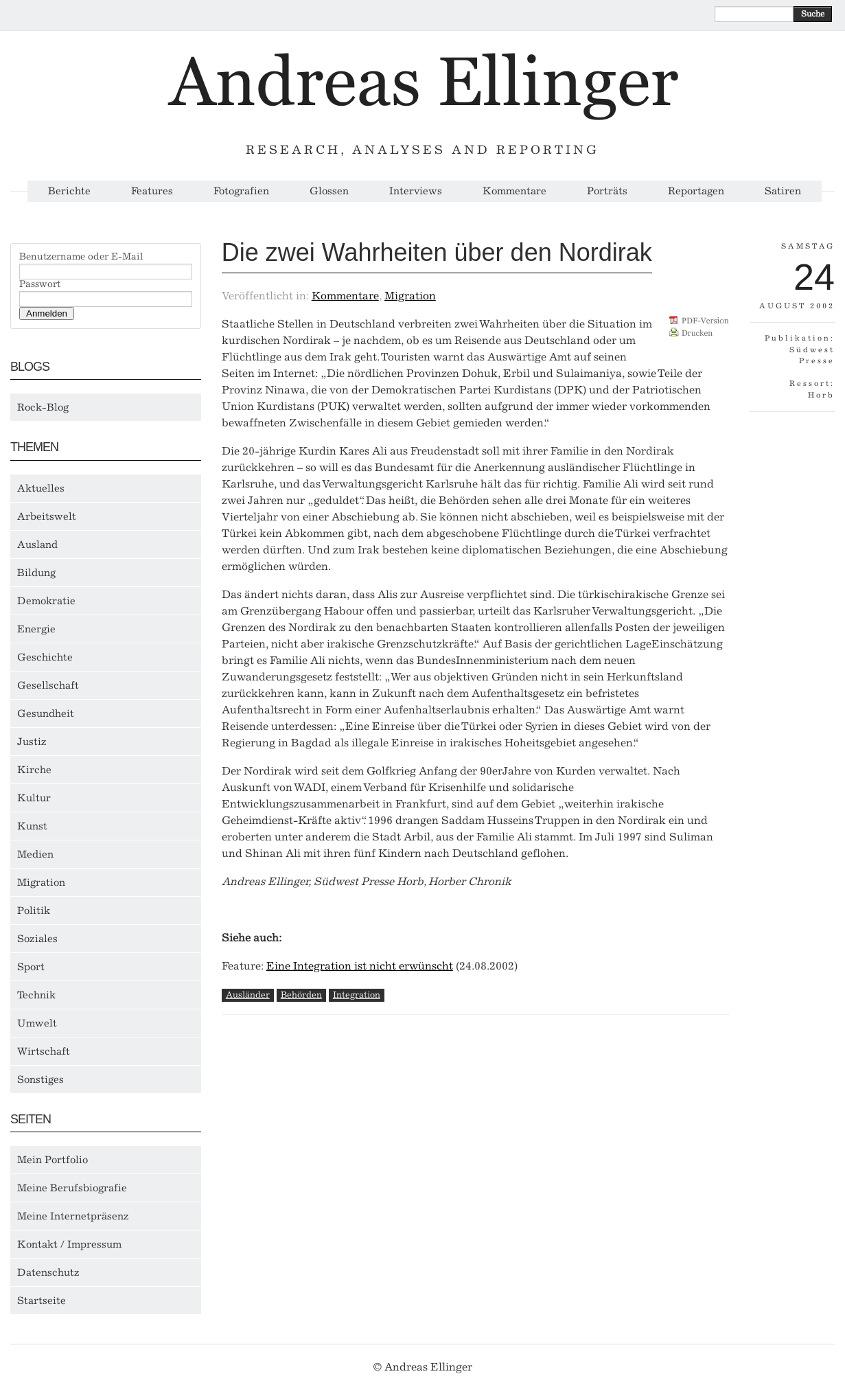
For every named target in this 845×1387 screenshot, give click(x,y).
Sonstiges (40, 1079)
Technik (36, 995)
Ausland (37, 544)
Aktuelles (41, 488)
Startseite (41, 1300)
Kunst (32, 826)
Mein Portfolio (52, 1160)
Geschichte (45, 657)
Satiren (783, 191)
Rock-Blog (43, 407)
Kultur (34, 798)
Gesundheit (45, 713)
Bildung (36, 572)
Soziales (37, 938)
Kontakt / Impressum (69, 1244)
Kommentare (514, 191)
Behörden (301, 994)
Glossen (329, 191)
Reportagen (696, 191)
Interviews (415, 191)
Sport (31, 967)
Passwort (39, 284)
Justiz (32, 741)
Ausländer (248, 994)
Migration (41, 882)
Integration (356, 994)
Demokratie (46, 601)
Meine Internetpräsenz (73, 1216)
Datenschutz (48, 1272)
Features (152, 191)
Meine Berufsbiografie (72, 1188)
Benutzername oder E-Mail (81, 257)
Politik (33, 910)
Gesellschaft (48, 685)
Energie (36, 629)
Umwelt (37, 1023)
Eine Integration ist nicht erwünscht (359, 965)
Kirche (34, 770)
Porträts (607, 191)
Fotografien (241, 191)
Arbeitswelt (46, 516)
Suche (812, 14)
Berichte (69, 191)
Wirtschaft (43, 1051)
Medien (35, 854)
